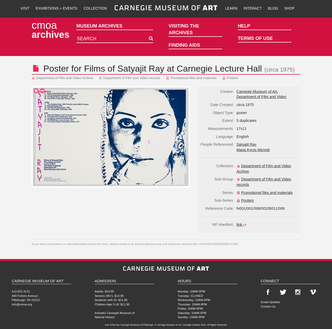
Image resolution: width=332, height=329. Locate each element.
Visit (24, 8)
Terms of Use (255, 38)
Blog (273, 8)
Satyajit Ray (140, 68)
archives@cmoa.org (148, 244)
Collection (95, 8)
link (242, 224)
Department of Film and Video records (129, 78)
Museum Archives (99, 26)
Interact (253, 8)
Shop (289, 8)
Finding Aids (184, 45)
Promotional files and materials (191, 78)
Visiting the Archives (184, 29)
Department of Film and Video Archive (62, 78)
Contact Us (268, 306)
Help (244, 26)
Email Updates (270, 302)
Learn (231, 8)
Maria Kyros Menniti (253, 150)
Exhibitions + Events (57, 8)
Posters (230, 78)
